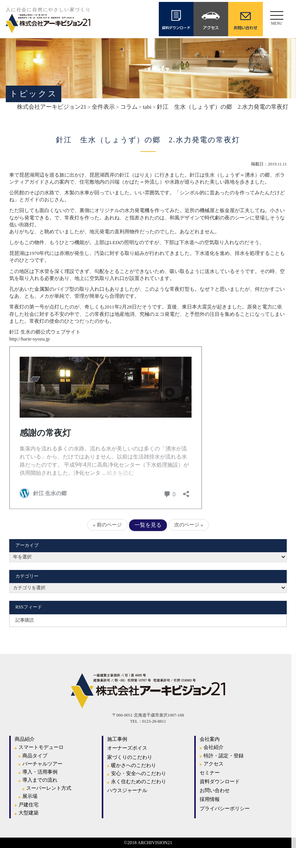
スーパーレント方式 (48, 788)
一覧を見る (148, 525)
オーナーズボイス (127, 748)
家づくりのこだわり (129, 757)
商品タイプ (34, 756)
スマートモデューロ (41, 747)
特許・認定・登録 (224, 756)
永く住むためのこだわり (138, 781)
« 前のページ (107, 525)
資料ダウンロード (220, 781)
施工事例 (117, 739)
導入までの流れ (39, 780)
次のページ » (188, 525)
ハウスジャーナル (127, 790)
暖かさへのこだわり (133, 765)
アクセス (214, 764)
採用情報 (210, 799)
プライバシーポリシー (225, 808)
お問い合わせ (215, 790)
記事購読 (24, 620)
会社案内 (210, 739)
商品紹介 (25, 739)
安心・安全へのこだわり (138, 773)
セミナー (210, 773)
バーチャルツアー (42, 764)
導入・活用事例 (39, 772)
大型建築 (28, 813)
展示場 (29, 796)
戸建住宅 (28, 805)
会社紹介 (214, 747)
